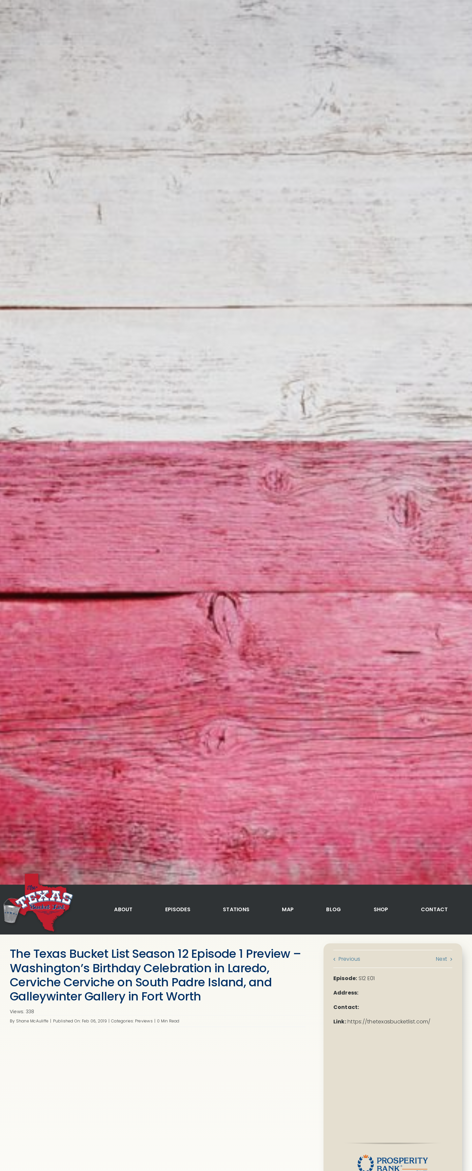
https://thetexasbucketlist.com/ (388, 1021)
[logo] (37, 874)
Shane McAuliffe (32, 1021)
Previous (350, 959)
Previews (144, 1021)
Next (441, 959)
